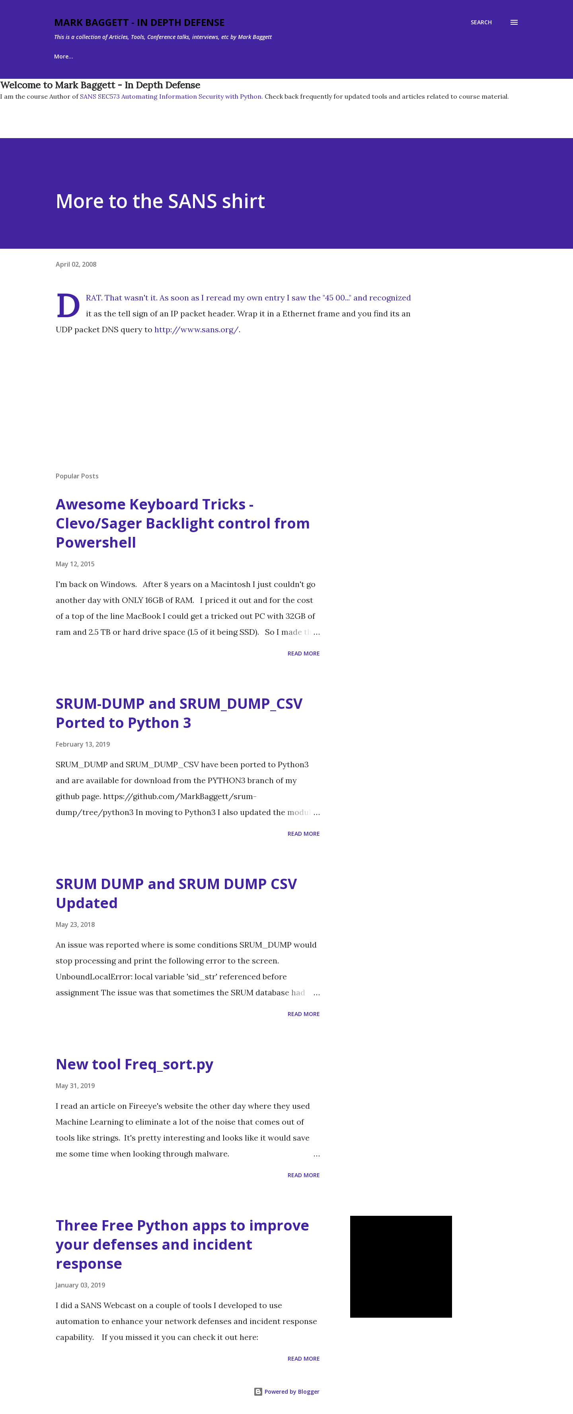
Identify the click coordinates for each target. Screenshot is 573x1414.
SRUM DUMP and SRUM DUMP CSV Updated (176, 893)
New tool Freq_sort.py (134, 1064)
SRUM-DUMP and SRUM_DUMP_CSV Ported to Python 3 (179, 713)
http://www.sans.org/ (196, 329)
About (102, 56)
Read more (304, 653)
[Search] (481, 22)
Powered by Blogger (286, 1391)
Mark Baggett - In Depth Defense (139, 22)
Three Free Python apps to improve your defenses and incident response (182, 1244)
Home (62, 56)
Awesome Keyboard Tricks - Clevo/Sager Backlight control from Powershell (183, 523)
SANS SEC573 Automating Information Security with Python (169, 96)
